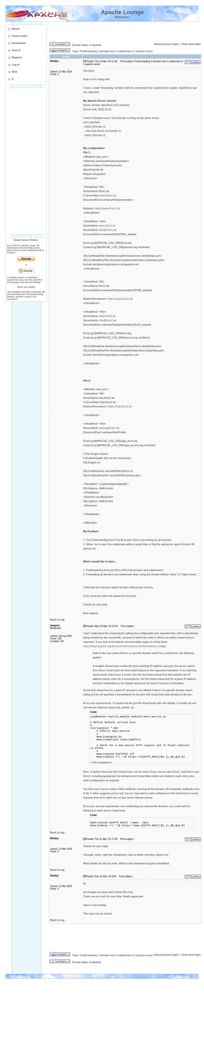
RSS (14, 71)
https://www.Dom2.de (120, 298)
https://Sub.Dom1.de (120, 406)
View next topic (191, 44)
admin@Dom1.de (109, 428)
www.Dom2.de (107, 316)
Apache (96, 45)
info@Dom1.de (108, 229)
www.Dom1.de (107, 195)
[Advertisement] (26, 161)
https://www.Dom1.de (107, 208)
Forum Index (80, 45)
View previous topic (166, 44)
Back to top (57, 619)
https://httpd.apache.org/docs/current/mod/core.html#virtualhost (120, 646)
